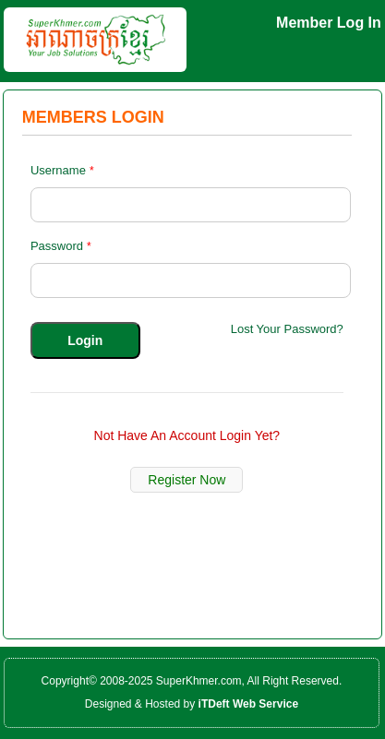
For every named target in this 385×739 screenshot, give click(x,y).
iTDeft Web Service (248, 703)
